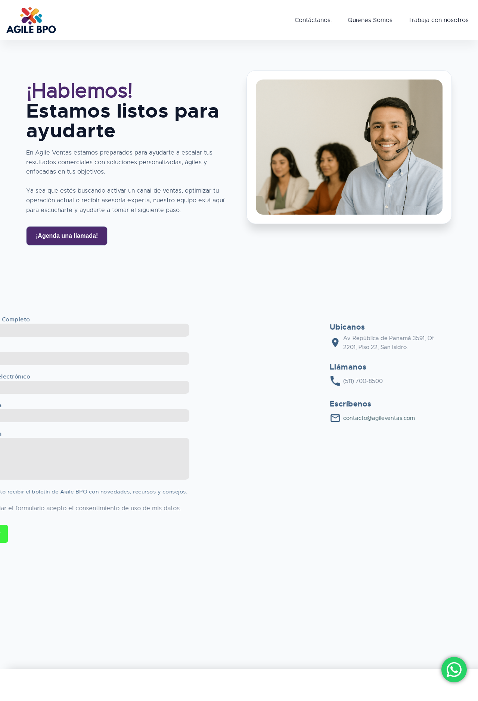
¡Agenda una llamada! (67, 236)
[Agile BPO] (31, 20)
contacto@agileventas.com (433, 418)
